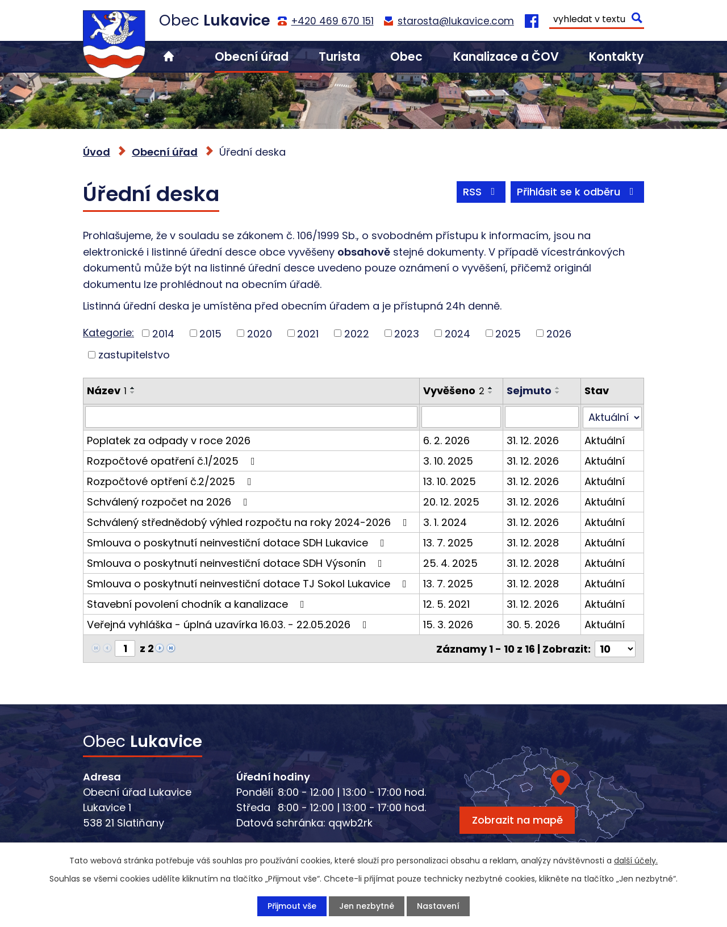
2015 (210, 333)
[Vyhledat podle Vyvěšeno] (461, 417)
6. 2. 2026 (446, 440)
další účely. (636, 860)
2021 (308, 333)
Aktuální (605, 440)
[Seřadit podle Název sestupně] (133, 392)
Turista (339, 56)
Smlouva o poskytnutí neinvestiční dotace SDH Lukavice (238, 542)
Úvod (168, 57)
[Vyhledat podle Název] (251, 417)
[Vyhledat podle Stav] (612, 417)
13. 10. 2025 (449, 481)
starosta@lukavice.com (456, 21)
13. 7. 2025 (448, 542)
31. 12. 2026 (533, 440)
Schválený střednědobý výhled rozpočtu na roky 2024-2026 (249, 522)
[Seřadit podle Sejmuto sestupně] (557, 392)
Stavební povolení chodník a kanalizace (198, 603)
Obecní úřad (252, 56)
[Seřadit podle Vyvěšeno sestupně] (490, 392)
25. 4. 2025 (450, 563)
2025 (508, 333)
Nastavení (438, 906)
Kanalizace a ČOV (506, 56)
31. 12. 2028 (533, 542)
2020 (259, 333)
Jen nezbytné (366, 906)
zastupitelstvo (134, 355)
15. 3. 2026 (448, 624)
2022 (356, 333)
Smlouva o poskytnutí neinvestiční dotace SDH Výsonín (237, 563)
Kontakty (616, 56)
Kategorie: (108, 332)
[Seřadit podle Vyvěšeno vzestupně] (490, 388)
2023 (406, 333)
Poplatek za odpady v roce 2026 (168, 440)
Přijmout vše (292, 906)
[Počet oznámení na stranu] (615, 648)
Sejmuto (529, 390)
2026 (558, 333)
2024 (457, 333)
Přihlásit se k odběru (577, 192)
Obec (406, 56)
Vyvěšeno (453, 390)
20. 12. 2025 (451, 501)
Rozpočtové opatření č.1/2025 (173, 460)
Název (107, 390)
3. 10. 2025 (448, 460)
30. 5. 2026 (533, 624)
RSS (481, 192)
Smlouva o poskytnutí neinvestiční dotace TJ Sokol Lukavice (249, 583)
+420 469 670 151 (332, 21)
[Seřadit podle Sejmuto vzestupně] (557, 388)
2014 (163, 333)
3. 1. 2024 (445, 522)
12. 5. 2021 (446, 603)
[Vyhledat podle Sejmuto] (542, 417)
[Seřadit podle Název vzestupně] (133, 388)
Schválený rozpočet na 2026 (169, 501)
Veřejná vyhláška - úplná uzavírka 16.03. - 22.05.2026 (229, 624)
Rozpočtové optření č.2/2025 (171, 481)
